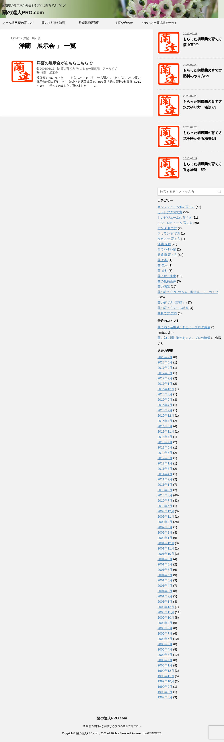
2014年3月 (165, 426)
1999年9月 (165, 686)
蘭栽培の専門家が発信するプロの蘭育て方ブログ (112, 726)
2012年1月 (165, 463)
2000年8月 (165, 628)
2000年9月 (165, 623)
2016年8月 (165, 394)
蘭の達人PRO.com (23, 12)
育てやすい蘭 (167, 249)
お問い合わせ (124, 22)
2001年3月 (165, 591)
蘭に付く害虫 (167, 276)
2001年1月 (165, 601)
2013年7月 (165, 437)
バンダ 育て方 (167, 228)
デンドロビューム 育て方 (175, 223)
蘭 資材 (163, 270)
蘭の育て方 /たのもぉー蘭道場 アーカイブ (89, 68)
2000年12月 (166, 607)
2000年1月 (165, 665)
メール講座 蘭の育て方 (18, 22)
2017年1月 (165, 383)
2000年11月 (166, 612)
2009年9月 (165, 522)
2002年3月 (165, 527)
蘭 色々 (163, 265)
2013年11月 (166, 431)
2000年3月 (165, 655)
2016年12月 (166, 389)
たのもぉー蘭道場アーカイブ (159, 24)
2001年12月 (166, 543)
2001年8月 (165, 564)
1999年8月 (165, 692)
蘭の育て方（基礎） (171, 302)
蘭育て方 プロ (167, 313)
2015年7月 (165, 421)
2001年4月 (165, 585)
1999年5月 (165, 697)
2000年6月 (165, 639)
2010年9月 (165, 490)
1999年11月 (166, 676)
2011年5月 (165, 468)
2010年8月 (165, 495)
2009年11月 (166, 516)
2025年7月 (165, 357)
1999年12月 (166, 670)
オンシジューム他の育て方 (176, 207)
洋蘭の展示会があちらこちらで (64, 63)
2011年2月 (165, 479)
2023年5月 (165, 362)
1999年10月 (166, 681)
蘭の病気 (164, 286)
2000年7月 (165, 633)
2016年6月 (165, 399)
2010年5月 (165, 506)
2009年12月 (166, 511)
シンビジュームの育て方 (175, 217)
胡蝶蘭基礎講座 (89, 22)
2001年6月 (165, 575)
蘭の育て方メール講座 (173, 308)
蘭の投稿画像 (167, 281)
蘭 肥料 (163, 260)
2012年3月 (165, 458)
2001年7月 (165, 569)
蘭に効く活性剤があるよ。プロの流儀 (184, 327)
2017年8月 (165, 373)
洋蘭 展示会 (49, 72)
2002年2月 (165, 532)
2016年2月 (165, 410)
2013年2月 (165, 442)
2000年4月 (165, 649)
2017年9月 (165, 367)
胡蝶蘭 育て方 (167, 254)
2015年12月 (166, 415)
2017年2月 (165, 378)
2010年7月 (165, 500)
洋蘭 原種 (164, 244)
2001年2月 (165, 596)
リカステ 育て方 (169, 239)
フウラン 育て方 (169, 233)
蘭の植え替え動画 (53, 22)
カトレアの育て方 (170, 212)
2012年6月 (165, 447)
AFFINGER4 (153, 733)
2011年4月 (165, 474)
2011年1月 (165, 484)
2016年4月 (165, 405)
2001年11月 (166, 548)
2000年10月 (166, 617)
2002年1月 (165, 538)
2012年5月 (165, 453)
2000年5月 (165, 644)
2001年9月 (165, 559)
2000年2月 (165, 660)
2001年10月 (166, 554)
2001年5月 (165, 580)
